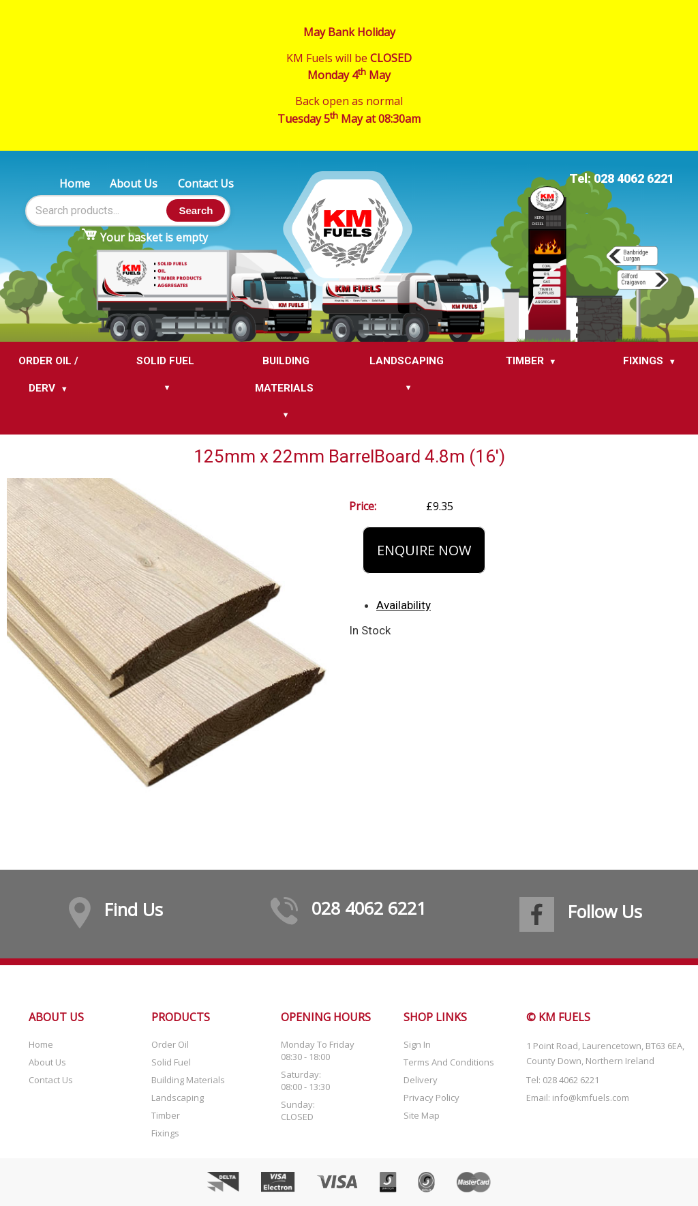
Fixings (165, 1133)
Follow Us (605, 911)
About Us (133, 183)
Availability (403, 605)
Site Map (422, 1115)
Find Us (133, 909)
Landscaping (177, 1097)
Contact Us (206, 183)
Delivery (421, 1080)
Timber (165, 1115)
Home (74, 183)
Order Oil (170, 1044)
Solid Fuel (171, 1062)
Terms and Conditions (449, 1062)
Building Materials (188, 1080)
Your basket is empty (154, 237)
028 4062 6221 (369, 908)
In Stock (370, 630)
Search (196, 210)
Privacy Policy (431, 1097)
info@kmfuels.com (590, 1097)
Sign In (417, 1044)
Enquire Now (424, 550)
